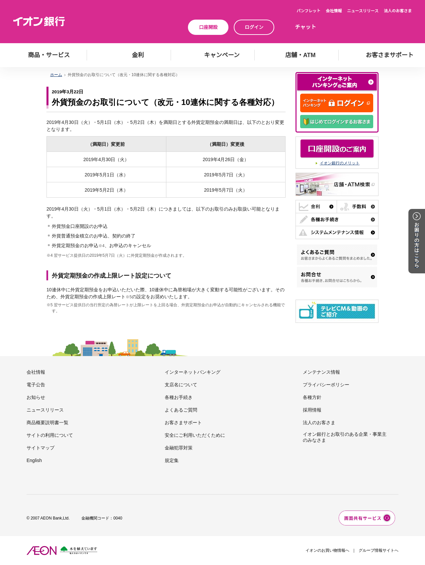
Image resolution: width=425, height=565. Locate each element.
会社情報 (334, 11)
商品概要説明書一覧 (47, 422)
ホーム (56, 74)
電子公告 (36, 384)
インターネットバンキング (192, 372)
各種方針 (312, 397)
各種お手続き (179, 397)
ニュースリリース (363, 11)
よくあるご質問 (181, 410)
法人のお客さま (398, 11)
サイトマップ (40, 447)
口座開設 (208, 27)
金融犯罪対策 (179, 447)
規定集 (172, 460)
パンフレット (308, 11)
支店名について (181, 384)
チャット (305, 27)
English (34, 460)
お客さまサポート (183, 422)
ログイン (254, 27)
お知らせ (36, 397)
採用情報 (312, 410)
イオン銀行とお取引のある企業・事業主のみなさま (344, 437)
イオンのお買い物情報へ (327, 550)
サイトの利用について (50, 435)
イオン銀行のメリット (340, 163)
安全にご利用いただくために (195, 435)
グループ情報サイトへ (378, 550)
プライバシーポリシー (326, 384)
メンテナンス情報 (321, 372)
